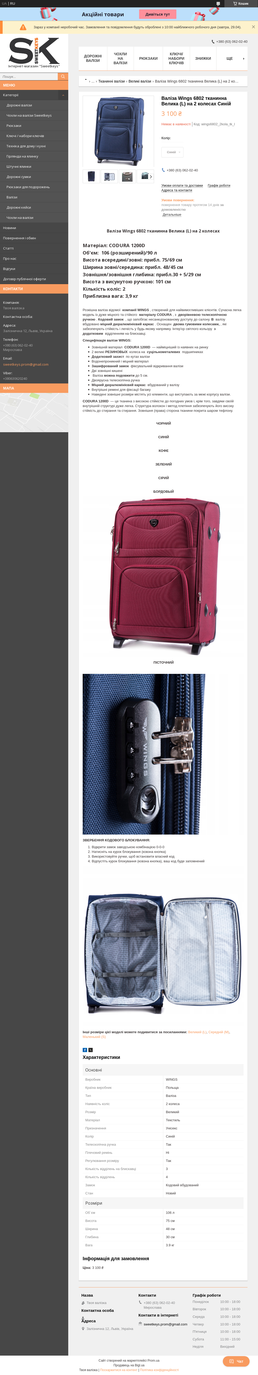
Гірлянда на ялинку (22, 156)
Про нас (9, 258)
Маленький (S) (94, 1037)
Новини (9, 227)
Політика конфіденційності (159, 1370)
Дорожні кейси (19, 207)
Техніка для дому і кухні (26, 146)
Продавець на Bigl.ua (128, 1365)
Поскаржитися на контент (118, 1370)
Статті (8, 248)
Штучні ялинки (19, 166)
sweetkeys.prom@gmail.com (26, 364)
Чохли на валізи (20, 217)
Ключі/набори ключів (177, 58)
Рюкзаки (14, 125)
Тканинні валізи (111, 81)
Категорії (10, 95)
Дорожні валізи (19, 105)
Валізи (12, 197)
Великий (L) (197, 1032)
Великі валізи (140, 81)
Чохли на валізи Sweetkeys (29, 115)
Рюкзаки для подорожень (28, 187)
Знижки (203, 58)
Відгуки (9, 268)
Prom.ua (153, 1360)
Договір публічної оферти (24, 279)
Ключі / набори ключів (25, 135)
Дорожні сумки (19, 176)
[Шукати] (63, 76)
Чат (236, 1361)
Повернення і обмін (19, 238)
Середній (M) (218, 1032)
